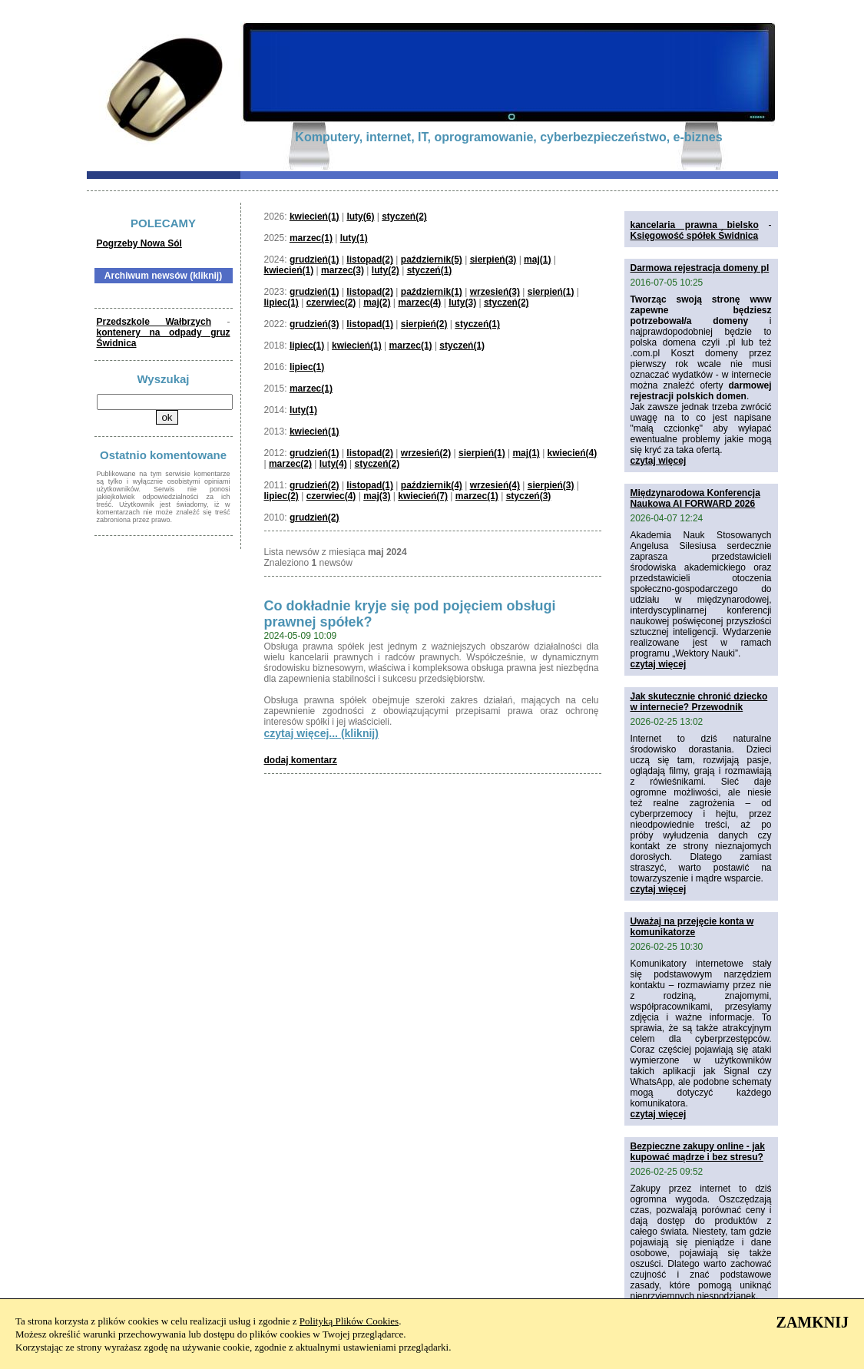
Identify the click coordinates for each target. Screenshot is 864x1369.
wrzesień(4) (495, 485)
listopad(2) (369, 259)
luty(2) (385, 270)
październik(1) (431, 291)
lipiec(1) (281, 302)
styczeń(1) (429, 270)
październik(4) (431, 485)
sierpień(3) (493, 259)
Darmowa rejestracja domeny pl (700, 268)
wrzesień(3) (495, 291)
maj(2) (376, 302)
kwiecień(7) (423, 496)
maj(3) (376, 496)
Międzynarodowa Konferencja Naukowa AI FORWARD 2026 (695, 498)
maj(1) (537, 259)
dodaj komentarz (300, 760)
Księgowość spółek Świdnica (695, 235)
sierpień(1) (551, 291)
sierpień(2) (424, 324)
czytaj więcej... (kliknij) (321, 733)
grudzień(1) (314, 259)
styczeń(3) (528, 496)
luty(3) (462, 302)
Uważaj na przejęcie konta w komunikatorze (692, 926)
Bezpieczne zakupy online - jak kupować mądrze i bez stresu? (698, 1151)
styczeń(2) (404, 216)
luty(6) (360, 216)
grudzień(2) (314, 485)
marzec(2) (290, 463)
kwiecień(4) (573, 453)
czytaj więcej (659, 460)
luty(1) (354, 238)
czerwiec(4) (331, 496)
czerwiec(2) (331, 302)
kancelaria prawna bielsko (695, 225)
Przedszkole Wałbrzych (154, 321)
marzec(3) (342, 270)
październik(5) (431, 259)
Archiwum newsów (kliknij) (163, 275)
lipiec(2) (281, 496)
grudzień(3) (314, 324)
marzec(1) (311, 238)
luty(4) (333, 463)
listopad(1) (369, 324)
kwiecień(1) (314, 216)
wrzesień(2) (426, 453)
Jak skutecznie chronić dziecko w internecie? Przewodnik (699, 702)
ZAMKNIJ (812, 1322)
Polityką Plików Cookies (349, 1321)
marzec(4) (419, 302)
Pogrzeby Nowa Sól (139, 243)
